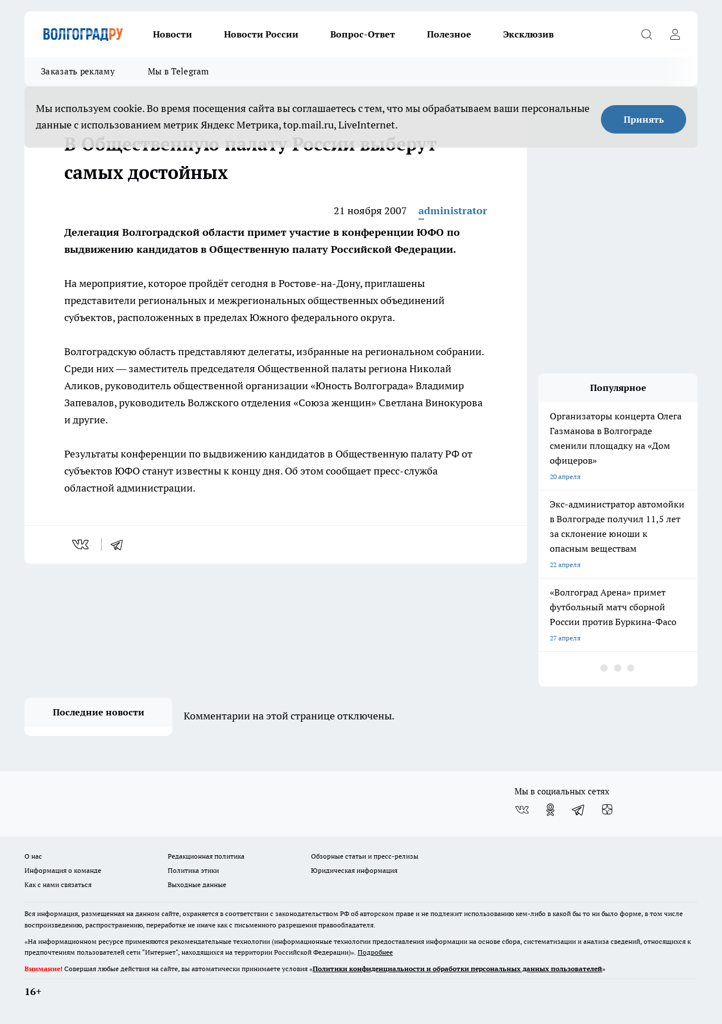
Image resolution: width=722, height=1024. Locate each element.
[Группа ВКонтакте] (522, 809)
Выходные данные (197, 884)
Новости (172, 34)
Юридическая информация (354, 870)
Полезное (449, 34)
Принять (644, 119)
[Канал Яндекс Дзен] (607, 809)
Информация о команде (62, 870)
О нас (33, 856)
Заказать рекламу (78, 71)
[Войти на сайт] (674, 34)
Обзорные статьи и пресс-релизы (364, 856)
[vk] (82, 544)
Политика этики (193, 870)
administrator (452, 210)
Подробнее (375, 952)
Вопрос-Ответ (362, 34)
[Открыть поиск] (646, 34)
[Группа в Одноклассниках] (550, 809)
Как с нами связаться (58, 884)
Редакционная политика (206, 856)
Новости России (261, 34)
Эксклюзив (528, 34)
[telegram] (120, 544)
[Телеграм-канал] (579, 809)
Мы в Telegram (178, 71)
